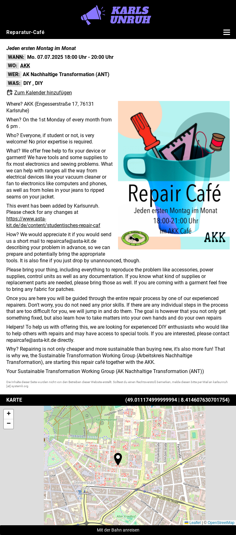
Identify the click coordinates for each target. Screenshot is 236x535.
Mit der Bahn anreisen (118, 529)
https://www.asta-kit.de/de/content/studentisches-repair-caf (53, 222)
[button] (118, 459)
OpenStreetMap (221, 523)
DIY (27, 83)
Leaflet (193, 523)
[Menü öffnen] (226, 32)
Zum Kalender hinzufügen (43, 93)
